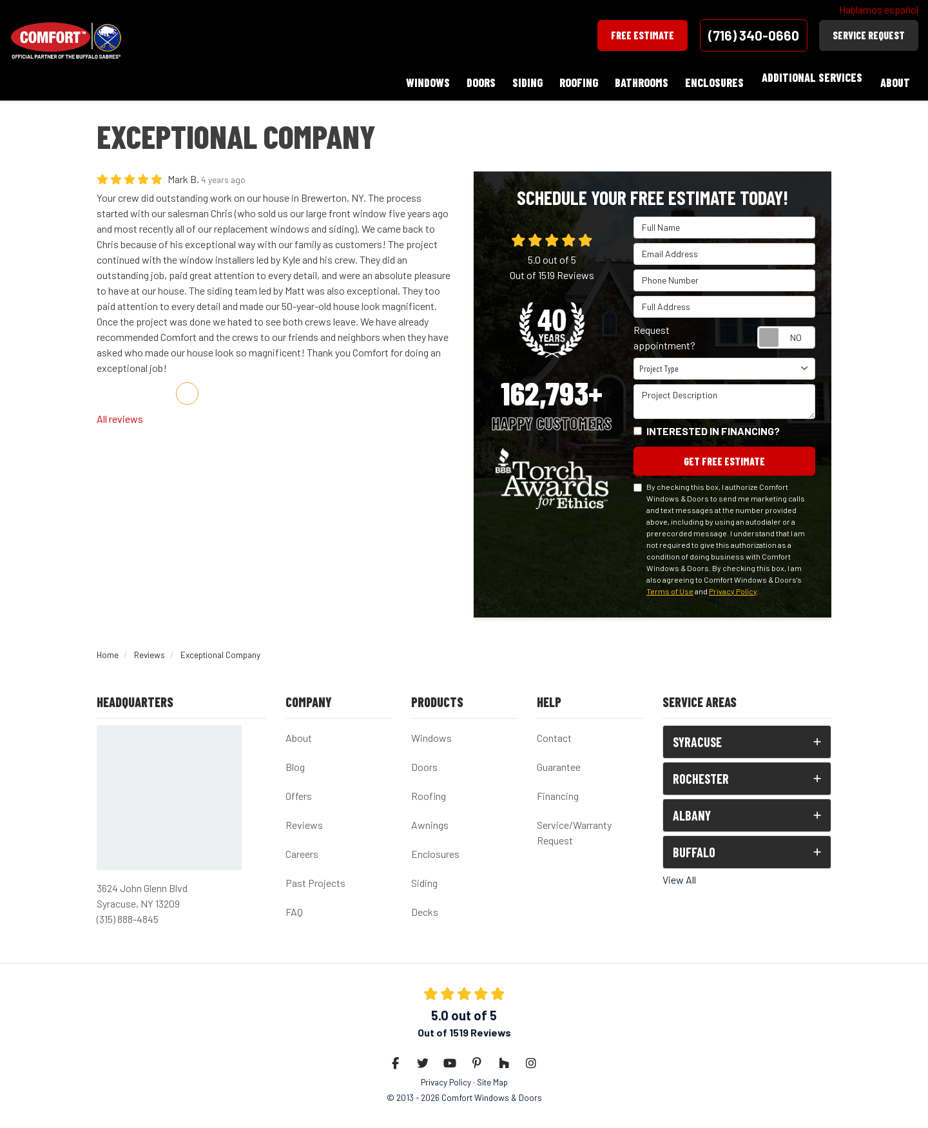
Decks (424, 903)
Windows (431, 729)
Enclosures (435, 845)
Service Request (869, 35)
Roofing (428, 787)
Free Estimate (642, 35)
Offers (298, 787)
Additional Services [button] (809, 77)
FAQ (294, 903)
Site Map (492, 1073)
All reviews (120, 408)
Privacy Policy (733, 582)
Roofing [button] (569, 77)
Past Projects (315, 874)
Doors (424, 758)
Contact (554, 729)
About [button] (894, 77)
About (298, 729)
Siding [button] (516, 77)
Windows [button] (411, 77)
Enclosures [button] (710, 77)
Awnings (430, 816)
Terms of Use (669, 582)
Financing (558, 787)
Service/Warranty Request (574, 824)
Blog (295, 758)
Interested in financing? (713, 420)
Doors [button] (466, 77)
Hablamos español (878, 9)
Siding (424, 874)
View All (679, 871)
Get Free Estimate (724, 451)
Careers (301, 845)
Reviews (304, 816)
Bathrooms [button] (635, 77)
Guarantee (559, 758)
